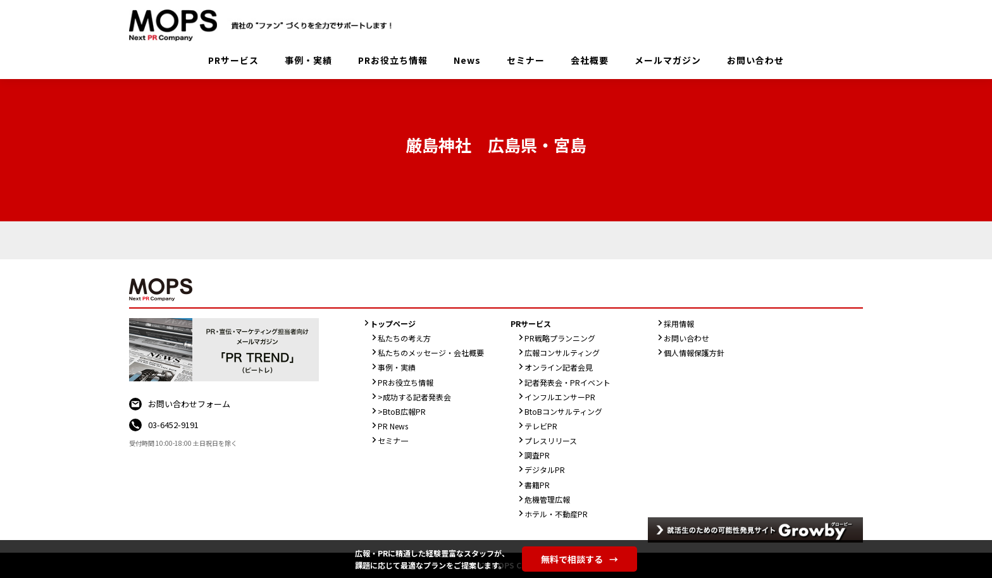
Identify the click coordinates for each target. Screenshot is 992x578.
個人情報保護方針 (694, 352)
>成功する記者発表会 (414, 396)
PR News (393, 426)
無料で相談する (579, 559)
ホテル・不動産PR (556, 513)
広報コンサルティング (562, 352)
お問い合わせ (755, 60)
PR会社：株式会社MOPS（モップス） (265, 25)
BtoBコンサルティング (563, 411)
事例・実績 (308, 60)
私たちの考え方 (404, 338)
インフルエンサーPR (559, 396)
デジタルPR (544, 469)
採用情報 (679, 323)
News (467, 60)
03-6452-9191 (173, 425)
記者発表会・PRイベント (567, 382)
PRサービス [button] (233, 60)
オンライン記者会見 (558, 367)
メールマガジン (668, 60)
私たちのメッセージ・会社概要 (431, 352)
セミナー (526, 60)
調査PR (537, 455)
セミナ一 (393, 440)
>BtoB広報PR (402, 411)
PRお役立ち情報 (393, 60)
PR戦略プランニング (559, 338)
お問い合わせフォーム (189, 404)
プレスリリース (550, 440)
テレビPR (540, 426)
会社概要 (590, 60)
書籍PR (537, 484)
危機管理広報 (547, 499)
